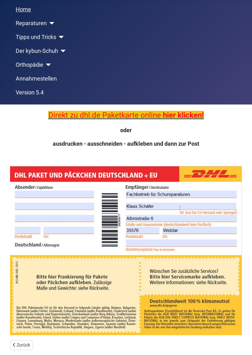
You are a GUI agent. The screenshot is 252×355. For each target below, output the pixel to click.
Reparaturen (31, 23)
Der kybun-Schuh (37, 51)
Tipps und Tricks (36, 37)
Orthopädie (29, 65)
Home (23, 9)
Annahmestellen (36, 79)
